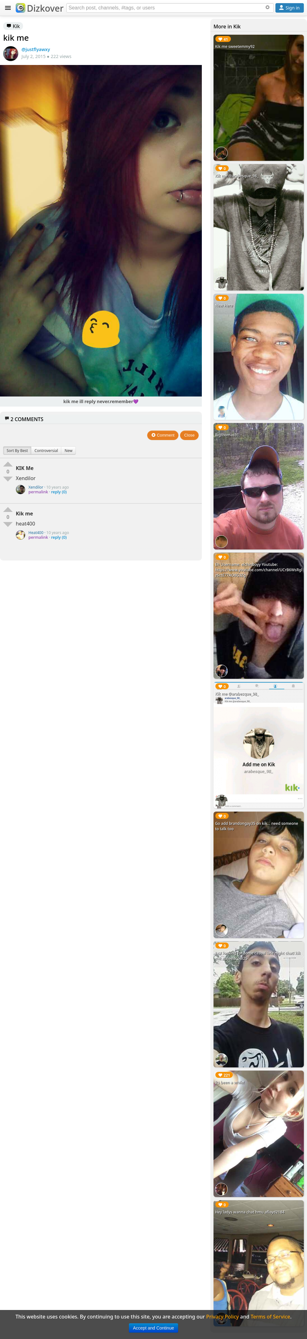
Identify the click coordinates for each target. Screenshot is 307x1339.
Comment (162, 435)
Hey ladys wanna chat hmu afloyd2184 (250, 1212)
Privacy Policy (222, 1316)
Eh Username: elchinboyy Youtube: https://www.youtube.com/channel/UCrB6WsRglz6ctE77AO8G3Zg (258, 570)
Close (189, 435)
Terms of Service (270, 1316)
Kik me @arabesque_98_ (237, 176)
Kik (13, 26)
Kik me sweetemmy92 (235, 46)
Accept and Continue (153, 1327)
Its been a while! (230, 1082)
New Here (224, 305)
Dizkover (39, 8)
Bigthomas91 (227, 435)
